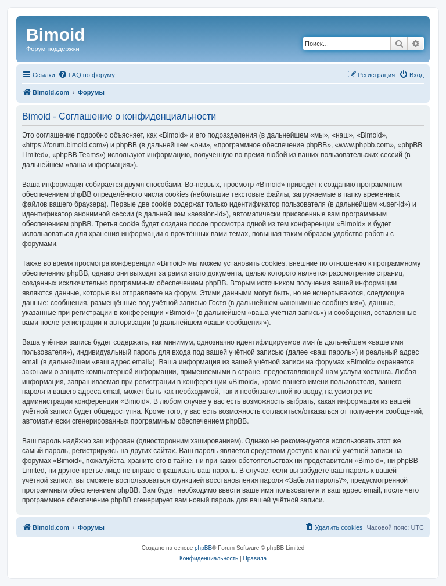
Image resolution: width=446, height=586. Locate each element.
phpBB (203, 548)
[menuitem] (86, 75)
